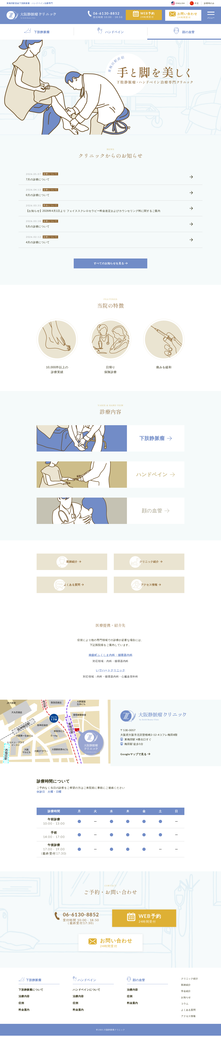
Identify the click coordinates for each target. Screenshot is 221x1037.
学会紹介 (186, 992)
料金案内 (24, 1011)
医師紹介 (186, 986)
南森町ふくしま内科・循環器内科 (111, 656)
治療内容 (24, 998)
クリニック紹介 (189, 980)
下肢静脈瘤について (31, 991)
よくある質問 (188, 1011)
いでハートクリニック (110, 672)
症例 (21, 1005)
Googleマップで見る (133, 755)
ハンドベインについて (86, 991)
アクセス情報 (188, 1017)
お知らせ (186, 999)
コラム (184, 1005)
